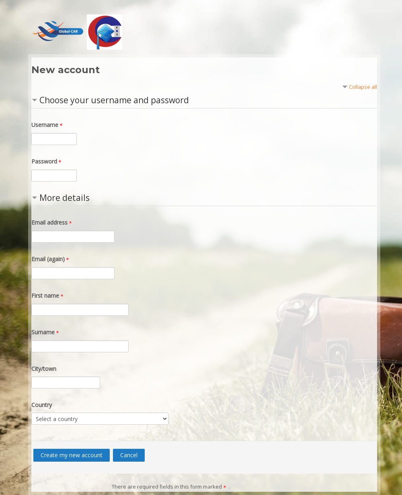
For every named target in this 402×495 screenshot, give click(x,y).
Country (41, 405)
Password (47, 161)
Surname (46, 332)
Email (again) (51, 259)
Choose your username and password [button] (114, 100)
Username (48, 125)
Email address (52, 222)
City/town (43, 368)
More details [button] (64, 197)
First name (48, 295)
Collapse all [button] (363, 86)
